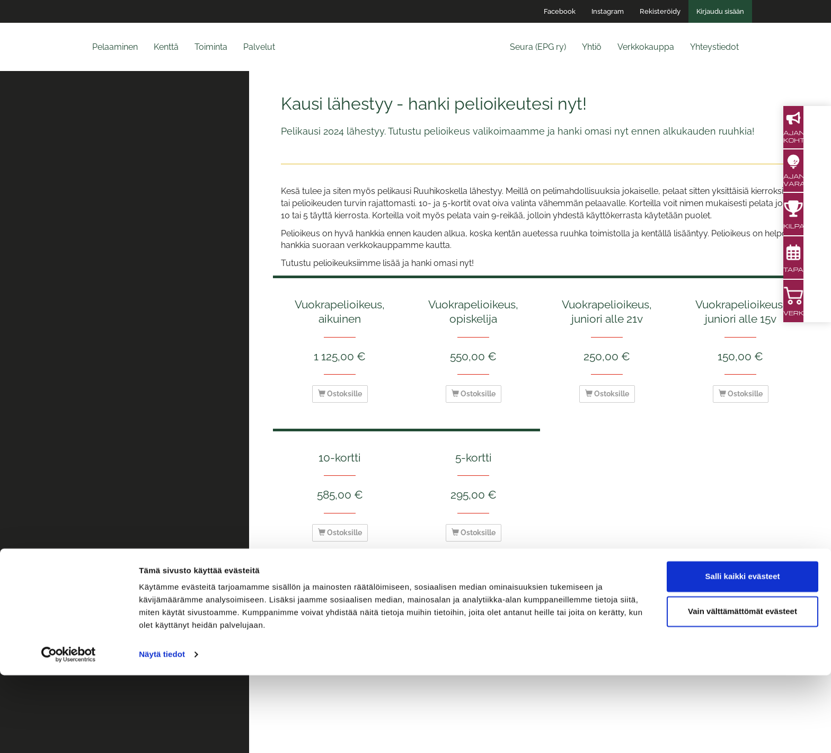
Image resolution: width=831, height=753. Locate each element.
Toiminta (211, 47)
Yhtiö (592, 47)
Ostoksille (340, 393)
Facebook (560, 11)
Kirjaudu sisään (720, 11)
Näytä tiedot (162, 732)
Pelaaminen (115, 47)
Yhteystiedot (714, 47)
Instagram (607, 11)
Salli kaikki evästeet (742, 654)
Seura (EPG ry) (538, 47)
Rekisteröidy (660, 11)
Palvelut (259, 47)
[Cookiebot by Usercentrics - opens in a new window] (68, 732)
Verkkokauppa (645, 47)
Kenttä (166, 47)
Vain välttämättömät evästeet (742, 688)
